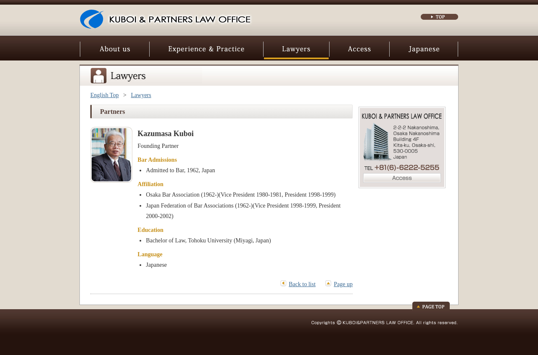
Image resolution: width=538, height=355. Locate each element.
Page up (343, 284)
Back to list (302, 284)
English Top (104, 95)
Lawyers (141, 95)
